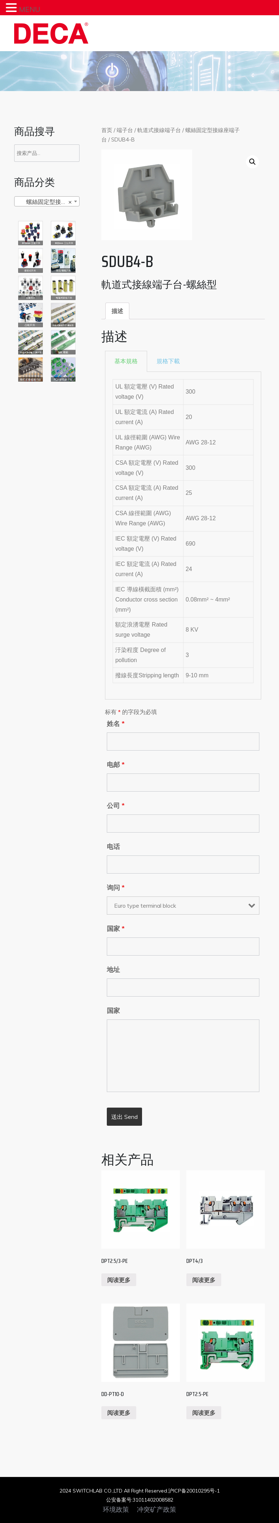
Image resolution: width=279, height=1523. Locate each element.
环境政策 (116, 1509)
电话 (113, 846)
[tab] (117, 311)
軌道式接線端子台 (159, 130)
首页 (106, 130)
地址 (113, 969)
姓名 (116, 723)
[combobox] (47, 201)
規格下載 (168, 361)
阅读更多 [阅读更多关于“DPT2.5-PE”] (203, 1412)
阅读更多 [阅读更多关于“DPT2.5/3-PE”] (118, 1280)
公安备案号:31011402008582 (139, 1500)
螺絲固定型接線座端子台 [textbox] (48, 202)
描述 (117, 311)
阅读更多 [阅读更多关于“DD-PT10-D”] (118, 1412)
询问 (116, 887)
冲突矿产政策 (156, 1509)
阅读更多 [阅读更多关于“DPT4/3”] (203, 1280)
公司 (116, 805)
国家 (116, 928)
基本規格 (126, 361)
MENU (29, 9)
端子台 (125, 130)
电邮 (116, 764)
